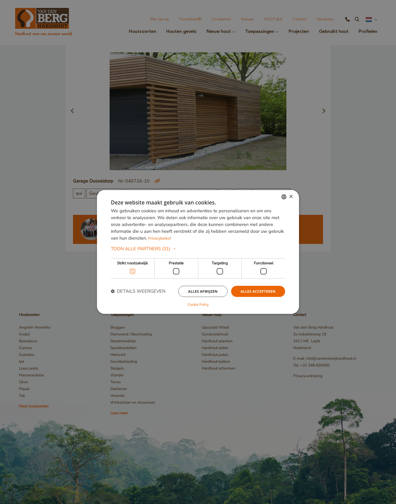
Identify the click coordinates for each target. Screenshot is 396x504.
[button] (198, 249)
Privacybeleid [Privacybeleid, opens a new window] (159, 238)
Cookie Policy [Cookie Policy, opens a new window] (198, 304)
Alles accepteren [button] (258, 291)
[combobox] (283, 196)
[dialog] (198, 252)
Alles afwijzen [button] (202, 291)
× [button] (291, 197)
